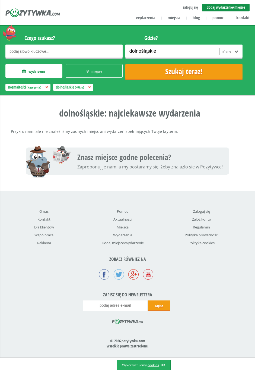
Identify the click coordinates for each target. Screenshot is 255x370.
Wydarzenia (122, 235)
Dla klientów (44, 227)
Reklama (44, 242)
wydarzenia (145, 18)
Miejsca (123, 227)
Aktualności (122, 219)
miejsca (174, 18)
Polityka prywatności (201, 235)
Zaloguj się (201, 211)
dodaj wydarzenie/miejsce (226, 7)
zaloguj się (190, 7)
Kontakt (43, 219)
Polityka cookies (202, 242)
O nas (44, 211)
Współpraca (43, 235)
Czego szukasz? (39, 38)
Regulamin (201, 227)
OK (163, 365)
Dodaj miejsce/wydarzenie (123, 242)
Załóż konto (201, 219)
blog (196, 18)
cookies (153, 365)
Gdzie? (151, 38)
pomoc (218, 18)
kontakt (243, 18)
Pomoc (122, 211)
